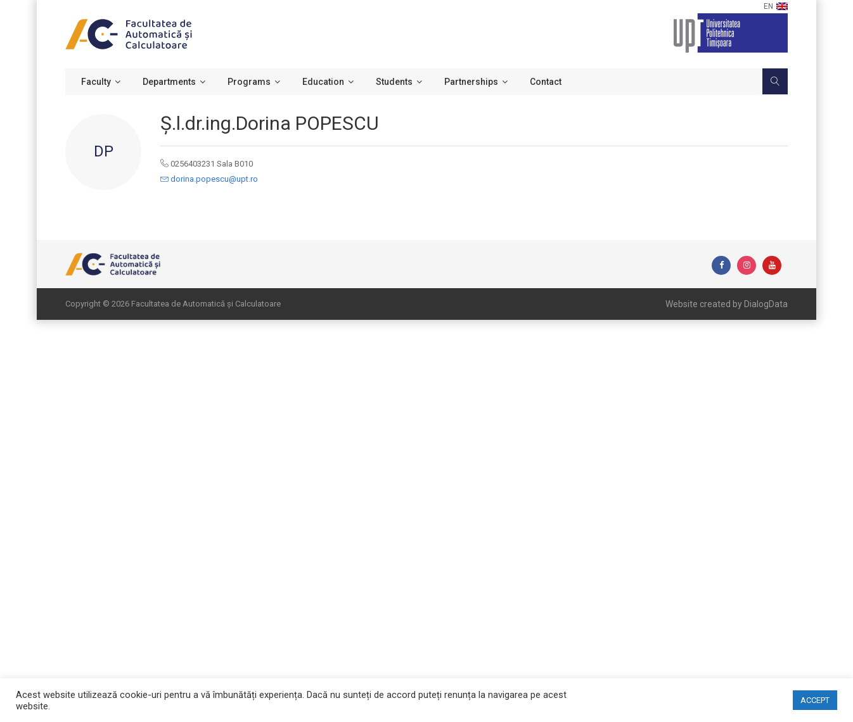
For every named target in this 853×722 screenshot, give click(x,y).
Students (394, 82)
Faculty (96, 82)
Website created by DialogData (726, 304)
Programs (249, 82)
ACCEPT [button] (815, 700)
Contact (545, 82)
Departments (169, 82)
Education (323, 82)
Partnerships (471, 82)
